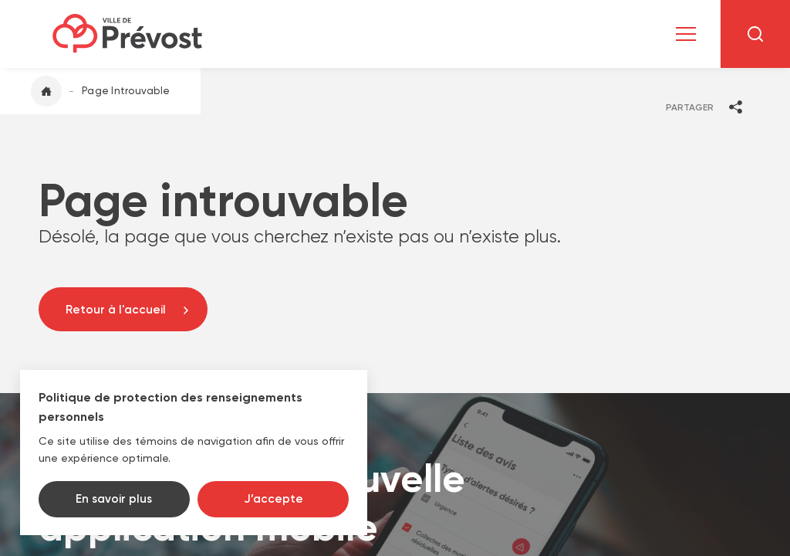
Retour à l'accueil (116, 310)
